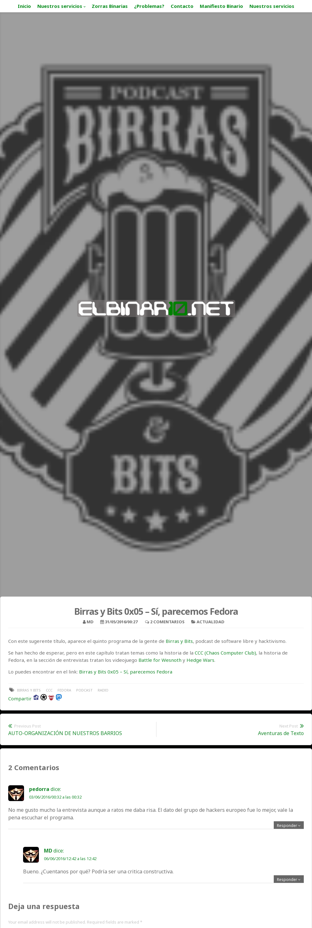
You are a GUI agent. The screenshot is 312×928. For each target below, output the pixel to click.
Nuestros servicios (59, 6)
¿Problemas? (149, 6)
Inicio (24, 6)
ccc (49, 690)
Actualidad (210, 622)
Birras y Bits (179, 641)
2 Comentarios (167, 622)
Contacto (182, 6)
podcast (84, 690)
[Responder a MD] (289, 879)
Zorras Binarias (110, 6)
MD (90, 622)
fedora (64, 690)
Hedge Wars (200, 660)
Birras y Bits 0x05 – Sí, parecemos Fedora (125, 671)
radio (103, 690)
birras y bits (29, 690)
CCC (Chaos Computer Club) (225, 653)
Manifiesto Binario (221, 6)
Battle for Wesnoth (159, 660)
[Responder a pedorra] (289, 825)
